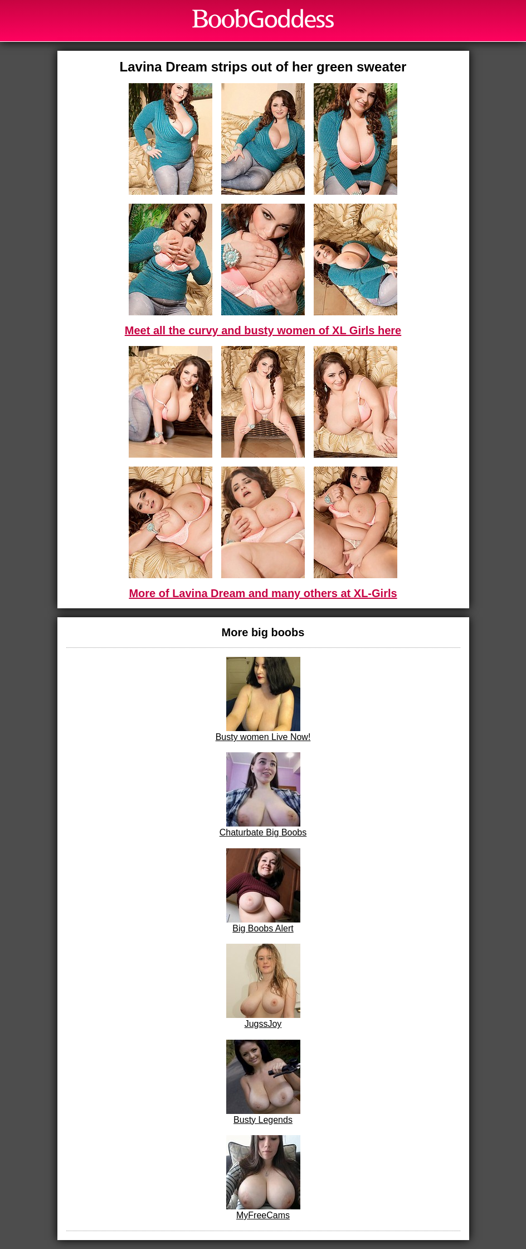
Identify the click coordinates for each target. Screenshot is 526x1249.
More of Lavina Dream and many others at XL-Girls (263, 593)
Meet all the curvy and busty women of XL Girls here (263, 330)
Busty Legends (263, 1082)
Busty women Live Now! (263, 699)
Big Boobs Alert (263, 890)
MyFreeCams (263, 1177)
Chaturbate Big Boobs (263, 794)
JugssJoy (263, 986)
